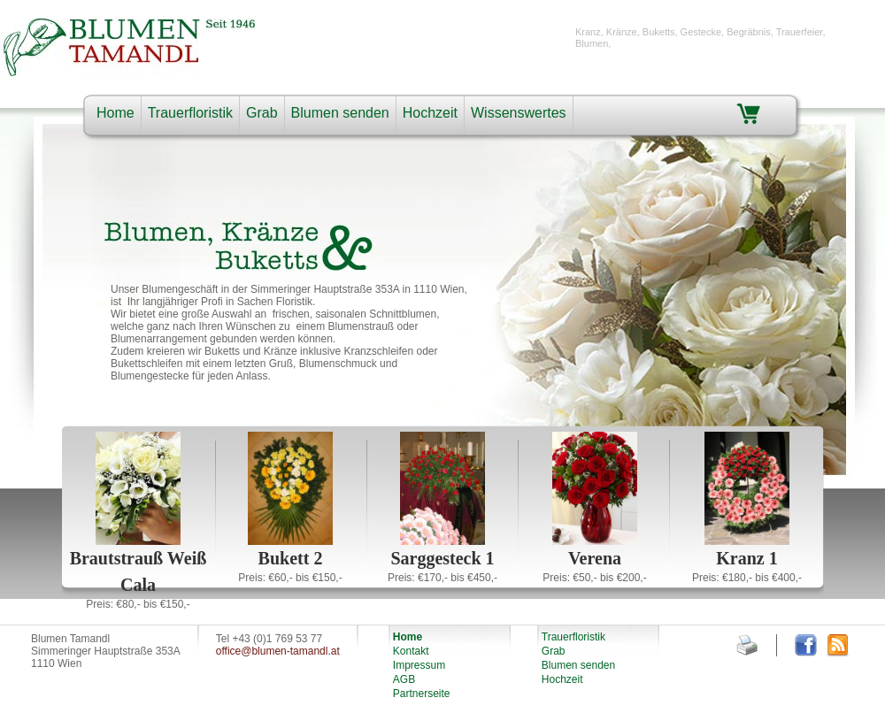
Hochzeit (430, 112)
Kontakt (411, 651)
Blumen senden (340, 112)
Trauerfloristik (190, 112)
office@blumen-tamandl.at (278, 651)
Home (115, 112)
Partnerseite (421, 693)
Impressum (419, 665)
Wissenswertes (518, 112)
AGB (404, 679)
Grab (262, 112)
